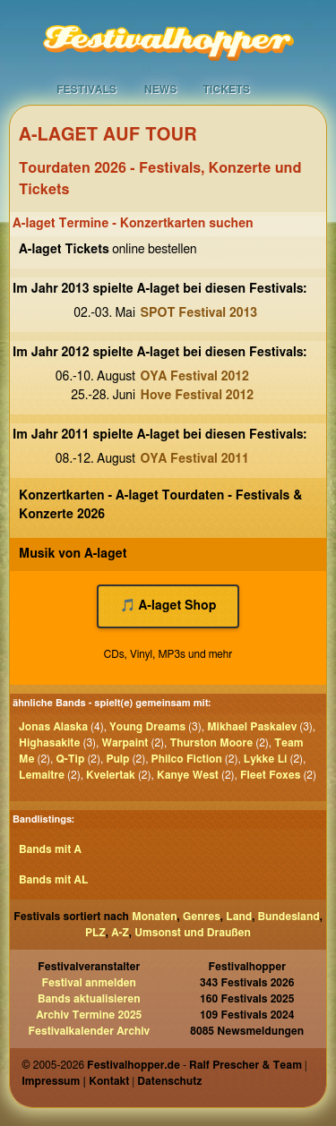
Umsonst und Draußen (192, 932)
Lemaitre (42, 775)
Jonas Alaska (53, 726)
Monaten (154, 916)
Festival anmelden (89, 982)
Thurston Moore (211, 743)
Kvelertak (110, 775)
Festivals (86, 89)
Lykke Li (266, 759)
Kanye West (188, 775)
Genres (201, 916)
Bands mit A (50, 849)
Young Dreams (147, 726)
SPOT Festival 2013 (199, 313)
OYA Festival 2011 (195, 459)
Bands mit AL (53, 879)
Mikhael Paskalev (252, 726)
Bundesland (289, 916)
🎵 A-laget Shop (168, 606)
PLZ (95, 932)
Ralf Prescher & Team (245, 1065)
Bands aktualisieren (89, 999)
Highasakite (49, 743)
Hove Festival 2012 (197, 395)
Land (239, 916)
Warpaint (124, 743)
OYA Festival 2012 (195, 377)
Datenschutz (169, 1081)
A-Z (120, 932)
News (160, 89)
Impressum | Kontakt (75, 1081)
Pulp (117, 759)
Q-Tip (70, 759)
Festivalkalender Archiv (89, 1031)
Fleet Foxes (270, 775)
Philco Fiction (186, 759)
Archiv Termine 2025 (89, 1015)
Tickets (226, 89)
